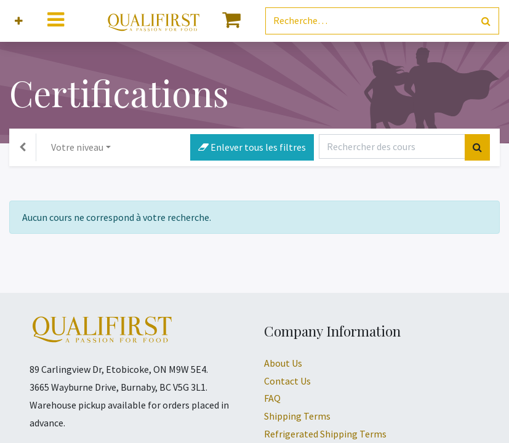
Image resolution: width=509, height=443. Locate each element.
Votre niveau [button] (77, 147)
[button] (19, 21)
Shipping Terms (297, 416)
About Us (283, 363)
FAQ (272, 398)
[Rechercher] (486, 21)
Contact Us (287, 381)
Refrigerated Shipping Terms (325, 434)
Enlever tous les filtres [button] (252, 147)
